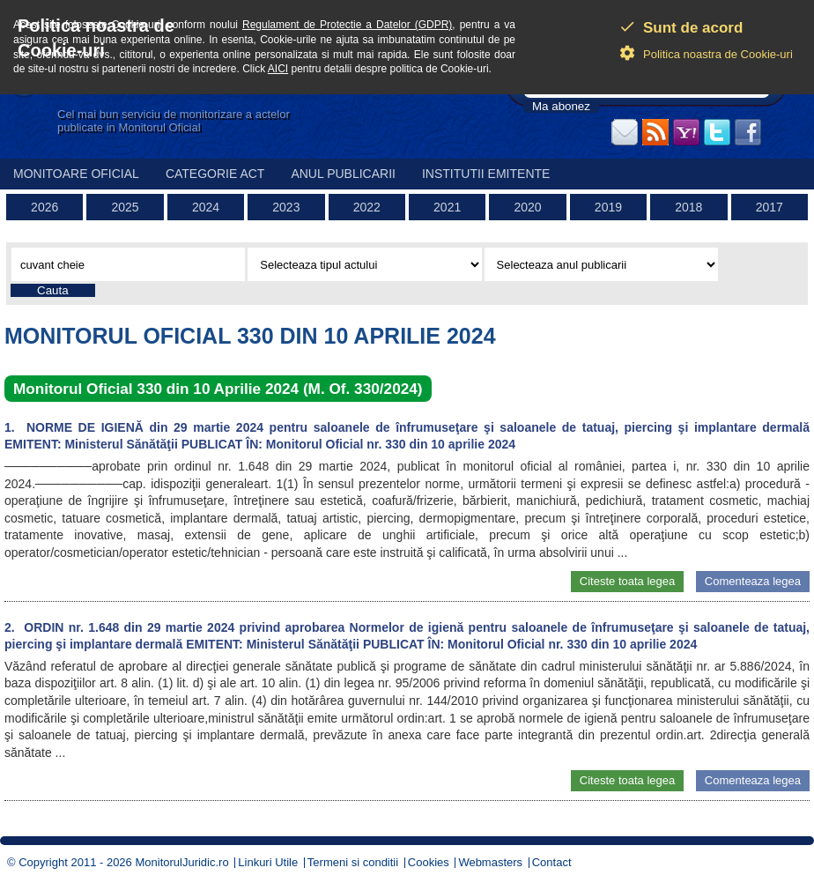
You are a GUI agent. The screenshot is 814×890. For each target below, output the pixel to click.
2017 (769, 207)
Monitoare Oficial (76, 174)
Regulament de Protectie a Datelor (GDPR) (347, 25)
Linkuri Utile (268, 862)
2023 (286, 207)
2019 (608, 207)
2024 (205, 207)
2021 (447, 207)
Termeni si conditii (352, 862)
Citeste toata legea (627, 581)
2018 (688, 207)
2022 (367, 207)
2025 (125, 207)
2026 (44, 207)
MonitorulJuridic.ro (181, 862)
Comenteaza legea (753, 581)
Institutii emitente (486, 174)
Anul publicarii (343, 174)
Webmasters (490, 862)
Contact (552, 862)
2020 (527, 207)
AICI (278, 69)
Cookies (428, 862)
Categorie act (215, 174)
